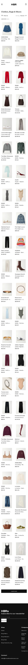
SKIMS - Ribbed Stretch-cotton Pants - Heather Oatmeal (6, 276)
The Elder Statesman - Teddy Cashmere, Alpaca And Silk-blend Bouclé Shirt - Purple (6, 441)
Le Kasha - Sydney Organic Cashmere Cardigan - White (20, 488)
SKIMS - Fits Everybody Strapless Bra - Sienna (6, 488)
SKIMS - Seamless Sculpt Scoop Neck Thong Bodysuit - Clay (20, 205)
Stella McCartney (20, 580)
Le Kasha (17, 486)
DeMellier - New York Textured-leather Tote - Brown (6, 535)
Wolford (17, 439)
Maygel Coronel (19, 37)
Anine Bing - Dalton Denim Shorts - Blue (6, 39)
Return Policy (23, 638)
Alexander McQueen (21, 510)
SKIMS (3, 85)
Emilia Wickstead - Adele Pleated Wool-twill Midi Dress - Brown (6, 110)
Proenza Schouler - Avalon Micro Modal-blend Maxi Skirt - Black (20, 417)
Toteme (17, 109)
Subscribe (4, 620)
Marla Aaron (18, 297)
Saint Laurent (5, 250)
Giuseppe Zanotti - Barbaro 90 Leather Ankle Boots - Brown (20, 276)
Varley (3, 60)
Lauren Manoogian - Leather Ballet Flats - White (6, 134)
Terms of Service (23, 643)
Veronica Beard (5, 580)
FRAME (3, 510)
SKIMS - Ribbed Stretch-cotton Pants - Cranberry (6, 87)
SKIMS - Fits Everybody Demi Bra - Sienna (6, 464)
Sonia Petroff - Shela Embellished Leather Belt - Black (6, 299)
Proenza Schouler (20, 415)
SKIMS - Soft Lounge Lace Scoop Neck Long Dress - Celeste (6, 323)
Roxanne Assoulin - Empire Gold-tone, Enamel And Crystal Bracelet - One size (6, 346)
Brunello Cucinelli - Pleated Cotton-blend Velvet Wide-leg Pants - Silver (20, 134)
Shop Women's (5, 636)
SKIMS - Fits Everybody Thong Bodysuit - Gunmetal (20, 323)
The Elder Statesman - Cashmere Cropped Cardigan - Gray (6, 158)
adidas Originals (19, 344)
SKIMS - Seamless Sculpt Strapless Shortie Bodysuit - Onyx (20, 370)
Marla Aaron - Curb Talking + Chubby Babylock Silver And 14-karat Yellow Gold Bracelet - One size (20, 299)
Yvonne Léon (5, 392)
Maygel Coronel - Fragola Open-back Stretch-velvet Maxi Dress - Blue (20, 39)
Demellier (3, 533)
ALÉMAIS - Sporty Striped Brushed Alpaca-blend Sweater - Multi (20, 252)
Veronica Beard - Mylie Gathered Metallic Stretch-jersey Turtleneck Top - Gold (6, 582)
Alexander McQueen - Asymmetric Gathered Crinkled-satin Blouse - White (20, 511)
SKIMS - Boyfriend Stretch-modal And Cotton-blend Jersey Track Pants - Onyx (6, 417)
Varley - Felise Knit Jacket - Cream (6, 62)
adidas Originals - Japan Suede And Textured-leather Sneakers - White (20, 346)
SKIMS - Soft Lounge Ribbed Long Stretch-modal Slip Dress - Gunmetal (6, 205)
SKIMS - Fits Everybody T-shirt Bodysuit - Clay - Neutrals (20, 393)
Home (2, 630)
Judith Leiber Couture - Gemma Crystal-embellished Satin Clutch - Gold (20, 63)
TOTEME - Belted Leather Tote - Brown (20, 110)
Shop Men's (4, 633)
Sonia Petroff (5, 297)
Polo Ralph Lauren (20, 227)
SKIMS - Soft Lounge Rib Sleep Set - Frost (6, 181)
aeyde (16, 179)
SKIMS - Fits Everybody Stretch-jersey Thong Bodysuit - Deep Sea (20, 158)
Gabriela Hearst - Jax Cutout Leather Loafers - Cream (6, 228)
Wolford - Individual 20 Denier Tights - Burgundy (20, 441)
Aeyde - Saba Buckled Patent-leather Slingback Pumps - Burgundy (20, 181)
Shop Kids (4, 639)
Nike (16, 533)
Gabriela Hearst (5, 227)
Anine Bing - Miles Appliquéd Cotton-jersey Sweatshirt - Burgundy (20, 464)
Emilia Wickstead (5, 109)
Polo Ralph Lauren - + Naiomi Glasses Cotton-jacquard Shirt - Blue (20, 228)
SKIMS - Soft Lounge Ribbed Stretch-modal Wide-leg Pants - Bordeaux (6, 370)
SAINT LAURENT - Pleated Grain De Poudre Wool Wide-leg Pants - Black (6, 252)
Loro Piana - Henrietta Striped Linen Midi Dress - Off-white (20, 559)
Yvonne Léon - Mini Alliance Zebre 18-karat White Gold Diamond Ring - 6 (6, 393)
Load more (14, 591)
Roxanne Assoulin (6, 344)
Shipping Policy (23, 634)
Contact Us (24, 651)
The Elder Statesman (7, 156)
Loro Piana (18, 557)
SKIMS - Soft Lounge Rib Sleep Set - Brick (20, 87)
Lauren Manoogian (6, 132)
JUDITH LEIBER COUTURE (19, 61)
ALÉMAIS (17, 250)
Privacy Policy (23, 647)
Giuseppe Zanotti (20, 274)
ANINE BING (4, 37)
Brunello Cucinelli (19, 132)
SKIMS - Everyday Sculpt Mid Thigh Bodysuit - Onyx (6, 559)
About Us (24, 630)
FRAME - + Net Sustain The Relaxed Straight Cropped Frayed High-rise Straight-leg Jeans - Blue (6, 511)
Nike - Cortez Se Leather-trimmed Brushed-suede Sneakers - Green (20, 535)
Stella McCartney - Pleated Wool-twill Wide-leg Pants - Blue (20, 582)
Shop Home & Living (6, 642)
